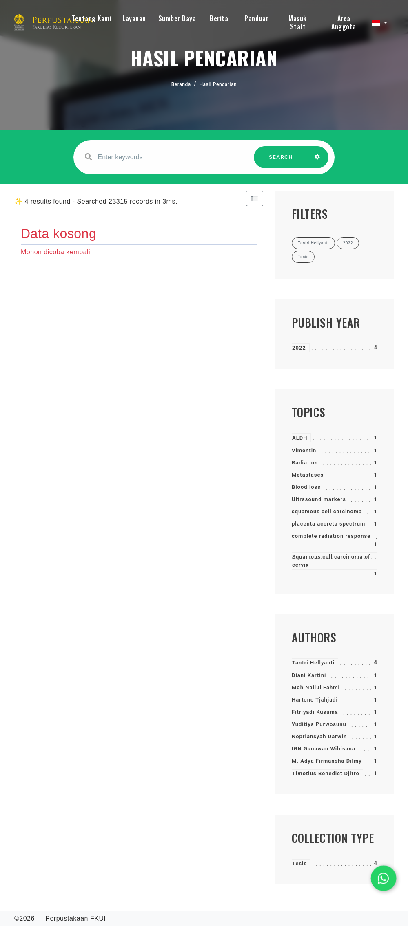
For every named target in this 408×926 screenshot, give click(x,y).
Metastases (308, 475)
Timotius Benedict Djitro (325, 773)
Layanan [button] (134, 18)
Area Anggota (343, 22)
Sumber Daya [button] (177, 18)
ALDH (299, 438)
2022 (299, 348)
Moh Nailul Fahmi (316, 687)
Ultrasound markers (319, 499)
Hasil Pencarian (218, 84)
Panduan (256, 18)
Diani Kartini (309, 675)
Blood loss (306, 487)
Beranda (181, 84)
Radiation (305, 463)
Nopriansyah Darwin (319, 736)
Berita (219, 18)
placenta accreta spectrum (328, 524)
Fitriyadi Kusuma (315, 712)
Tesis (299, 863)
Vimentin (304, 450)
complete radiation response (331, 536)
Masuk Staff (297, 22)
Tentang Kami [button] (91, 18)
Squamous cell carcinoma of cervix (331, 561)
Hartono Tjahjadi (315, 700)
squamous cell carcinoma (327, 511)
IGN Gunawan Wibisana (323, 749)
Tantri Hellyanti (313, 663)
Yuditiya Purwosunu (319, 724)
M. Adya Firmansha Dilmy (327, 761)
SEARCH (281, 161)
